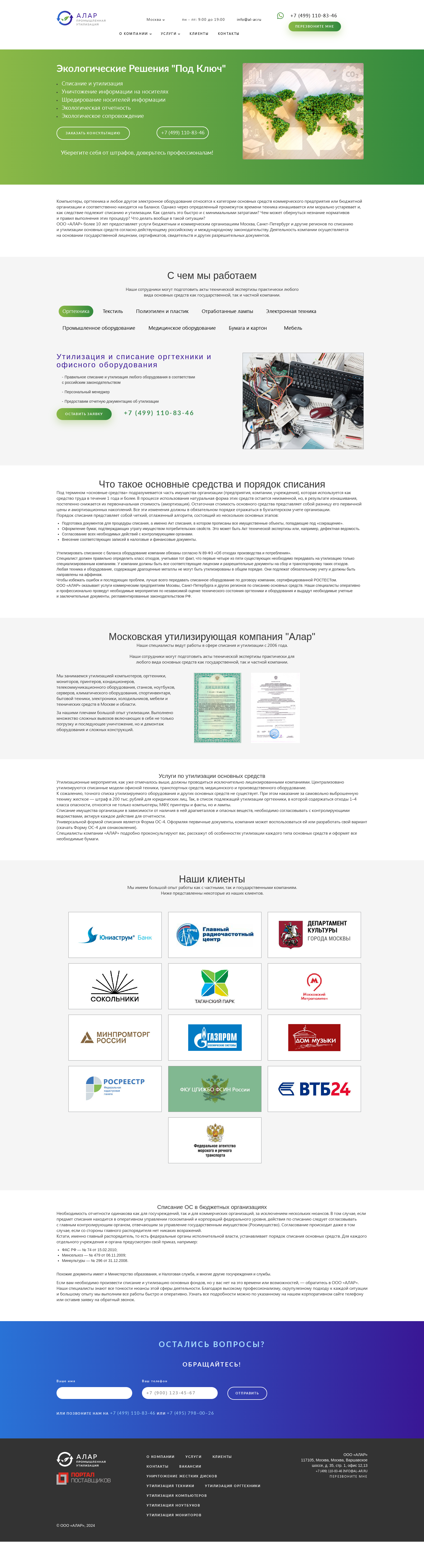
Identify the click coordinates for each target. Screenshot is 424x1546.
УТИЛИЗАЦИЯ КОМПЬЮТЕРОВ (177, 1500)
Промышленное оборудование (103, 332)
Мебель (318, 332)
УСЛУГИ (173, 34)
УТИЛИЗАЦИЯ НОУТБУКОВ (173, 1509)
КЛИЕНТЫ (206, 34)
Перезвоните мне (314, 26)
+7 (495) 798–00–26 (190, 1417)
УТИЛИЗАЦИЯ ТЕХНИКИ (170, 1490)
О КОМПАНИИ (135, 34)
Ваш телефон (180, 1394)
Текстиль (118, 314)
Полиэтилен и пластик (172, 314)
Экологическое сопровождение (103, 117)
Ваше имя (94, 1394)
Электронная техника (314, 314)
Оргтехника (78, 314)
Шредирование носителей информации (113, 101)
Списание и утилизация (92, 85)
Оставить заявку (84, 419)
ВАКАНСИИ (190, 1470)
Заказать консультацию (93, 135)
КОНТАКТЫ (238, 34)
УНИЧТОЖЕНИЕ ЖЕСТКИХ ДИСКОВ (182, 1480)
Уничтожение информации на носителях (115, 93)
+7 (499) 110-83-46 (313, 15)
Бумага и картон (267, 332)
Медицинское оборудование (194, 332)
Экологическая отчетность (96, 109)
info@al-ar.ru (249, 19)
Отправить (248, 1398)
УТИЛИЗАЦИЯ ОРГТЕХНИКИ (233, 1490)
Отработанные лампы (244, 314)
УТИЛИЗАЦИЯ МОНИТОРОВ (174, 1519)
